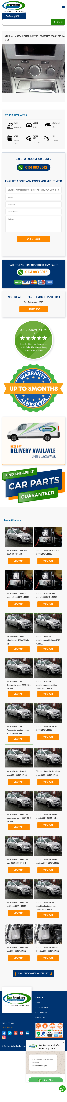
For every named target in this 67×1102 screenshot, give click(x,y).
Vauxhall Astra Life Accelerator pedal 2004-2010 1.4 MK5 (18, 685)
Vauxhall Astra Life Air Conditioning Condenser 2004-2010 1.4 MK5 (46, 906)
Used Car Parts (41, 1008)
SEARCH (60, 22)
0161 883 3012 (36, 167)
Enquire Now (33, 309)
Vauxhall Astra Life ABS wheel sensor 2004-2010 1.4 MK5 (18, 640)
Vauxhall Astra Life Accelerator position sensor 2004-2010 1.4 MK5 (18, 730)
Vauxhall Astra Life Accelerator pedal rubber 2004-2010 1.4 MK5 (46, 685)
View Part (19, 561)
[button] (33, 976)
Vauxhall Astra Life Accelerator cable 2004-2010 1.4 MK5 (48, 640)
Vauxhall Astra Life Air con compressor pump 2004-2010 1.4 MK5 (19, 818)
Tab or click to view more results (33, 973)
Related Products (12, 520)
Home (37, 1003)
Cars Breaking (41, 1013)
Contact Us (40, 1018)
